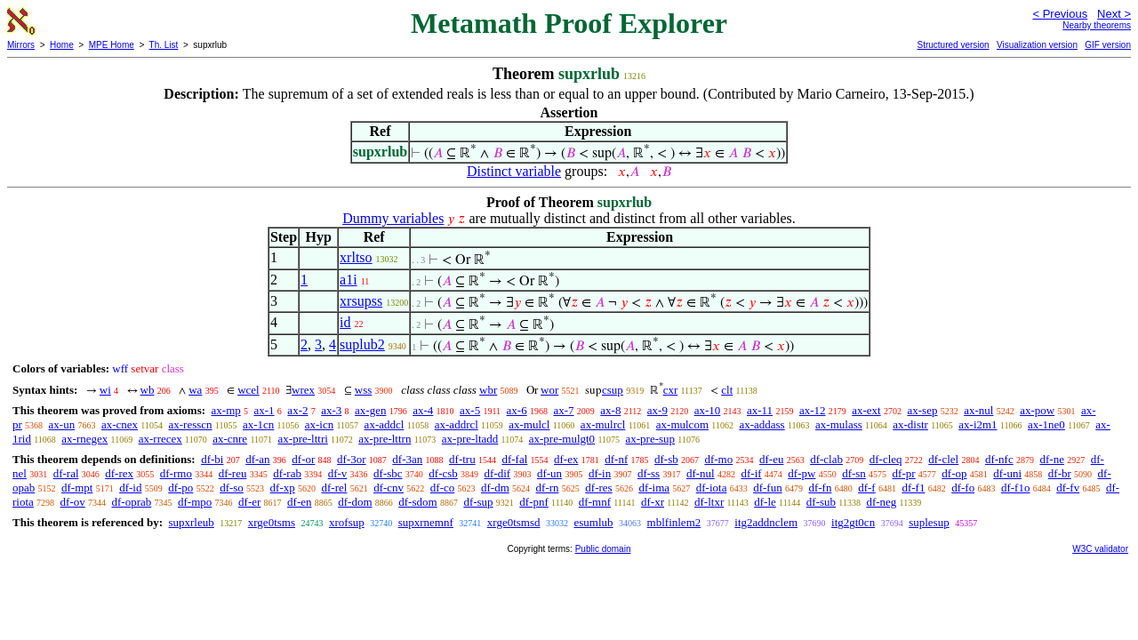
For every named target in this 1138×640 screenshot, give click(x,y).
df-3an (407, 459)
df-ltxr (709, 501)
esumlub (593, 522)
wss (364, 389)
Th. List (164, 45)
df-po (180, 487)
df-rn (547, 487)
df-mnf (595, 501)
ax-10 (707, 410)
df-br (1059, 473)
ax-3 (331, 410)
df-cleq (886, 459)
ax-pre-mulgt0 (562, 438)
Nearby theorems (1096, 25)
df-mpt (76, 487)
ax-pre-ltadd (470, 438)
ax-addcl (385, 424)
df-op (954, 473)
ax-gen (370, 410)
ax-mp (226, 410)
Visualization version (1037, 45)
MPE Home (111, 45)
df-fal (514, 459)
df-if (751, 473)
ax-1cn (258, 424)
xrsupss (361, 300)
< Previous (1059, 13)
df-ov (72, 501)
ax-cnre (229, 438)
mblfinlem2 (674, 522)
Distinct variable (514, 171)
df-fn (819, 487)
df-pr (904, 473)
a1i (348, 279)
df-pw (801, 473)
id (345, 322)
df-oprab (132, 501)
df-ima (653, 487)
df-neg (881, 501)
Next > (1114, 13)
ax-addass (761, 424)
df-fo (962, 487)
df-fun (767, 487)
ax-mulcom (682, 424)
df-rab (287, 473)
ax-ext (866, 410)
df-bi (212, 459)
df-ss (648, 473)
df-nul (700, 473)
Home (62, 45)
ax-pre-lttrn (384, 438)
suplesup (929, 522)
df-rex (119, 473)
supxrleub (190, 522)
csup (612, 389)
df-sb (666, 459)
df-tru (462, 459)
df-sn (854, 473)
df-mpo (195, 501)
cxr (670, 389)
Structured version (953, 45)
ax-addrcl (456, 424)
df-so (232, 487)
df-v (338, 473)
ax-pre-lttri (303, 438)
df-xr (652, 501)
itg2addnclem (765, 522)
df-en (299, 501)
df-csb (443, 473)
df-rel (335, 487)
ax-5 (470, 410)
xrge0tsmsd (514, 522)
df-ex (566, 459)
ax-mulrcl (603, 424)
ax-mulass (838, 424)
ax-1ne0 (1046, 424)
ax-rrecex (160, 438)
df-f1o (1015, 487)
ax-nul (978, 410)
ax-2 (297, 410)
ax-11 (760, 410)
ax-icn (319, 424)
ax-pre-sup (651, 438)
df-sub (821, 501)
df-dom (355, 501)
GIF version (1108, 45)
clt (727, 389)
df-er (249, 501)
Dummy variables (393, 218)
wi (105, 389)
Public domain (603, 549)
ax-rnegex (84, 438)
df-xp (282, 487)
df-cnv (388, 487)
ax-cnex (119, 424)
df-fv (1067, 487)
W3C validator (1100, 549)
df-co (442, 487)
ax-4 (423, 410)
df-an (257, 459)
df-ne (1051, 459)
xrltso (356, 257)
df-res (598, 487)
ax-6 (517, 410)
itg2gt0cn (853, 522)
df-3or (351, 459)
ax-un (62, 424)
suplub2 (362, 344)
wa (195, 389)
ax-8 (610, 410)
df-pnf (534, 501)
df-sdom (417, 501)
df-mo (718, 459)
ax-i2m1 (977, 424)
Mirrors (21, 45)
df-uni (1007, 473)
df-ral (66, 473)
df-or (303, 459)
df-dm (495, 487)
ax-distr (910, 424)
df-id (130, 487)
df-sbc (388, 473)
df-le (765, 501)
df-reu (233, 473)
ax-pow (1037, 410)
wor (549, 389)
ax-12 (812, 410)
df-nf (616, 459)
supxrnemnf (425, 522)
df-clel (943, 459)
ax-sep (922, 410)
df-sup (478, 501)
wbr (488, 389)
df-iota (711, 487)
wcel (248, 389)
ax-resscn (190, 424)
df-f (867, 487)
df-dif (498, 473)
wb (147, 389)
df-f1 (913, 487)
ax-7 (563, 410)
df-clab (826, 459)
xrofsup (347, 522)
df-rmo (176, 473)
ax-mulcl (529, 424)
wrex (303, 389)
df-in (600, 473)
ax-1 (264, 410)
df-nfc (999, 459)
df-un (549, 473)
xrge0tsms (271, 522)
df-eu (771, 459)
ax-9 (657, 410)
